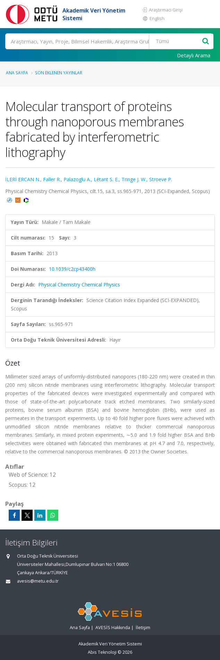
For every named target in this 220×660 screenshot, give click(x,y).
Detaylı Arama (193, 55)
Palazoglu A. (77, 179)
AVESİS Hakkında (112, 627)
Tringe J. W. (133, 179)
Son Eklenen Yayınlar (58, 72)
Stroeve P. (160, 179)
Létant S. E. (106, 179)
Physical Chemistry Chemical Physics (79, 284)
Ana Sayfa (17, 72)
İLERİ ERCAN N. (22, 179)
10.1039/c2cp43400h (72, 269)
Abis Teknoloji (102, 652)
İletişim (143, 627)
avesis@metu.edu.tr (38, 581)
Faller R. (52, 179)
